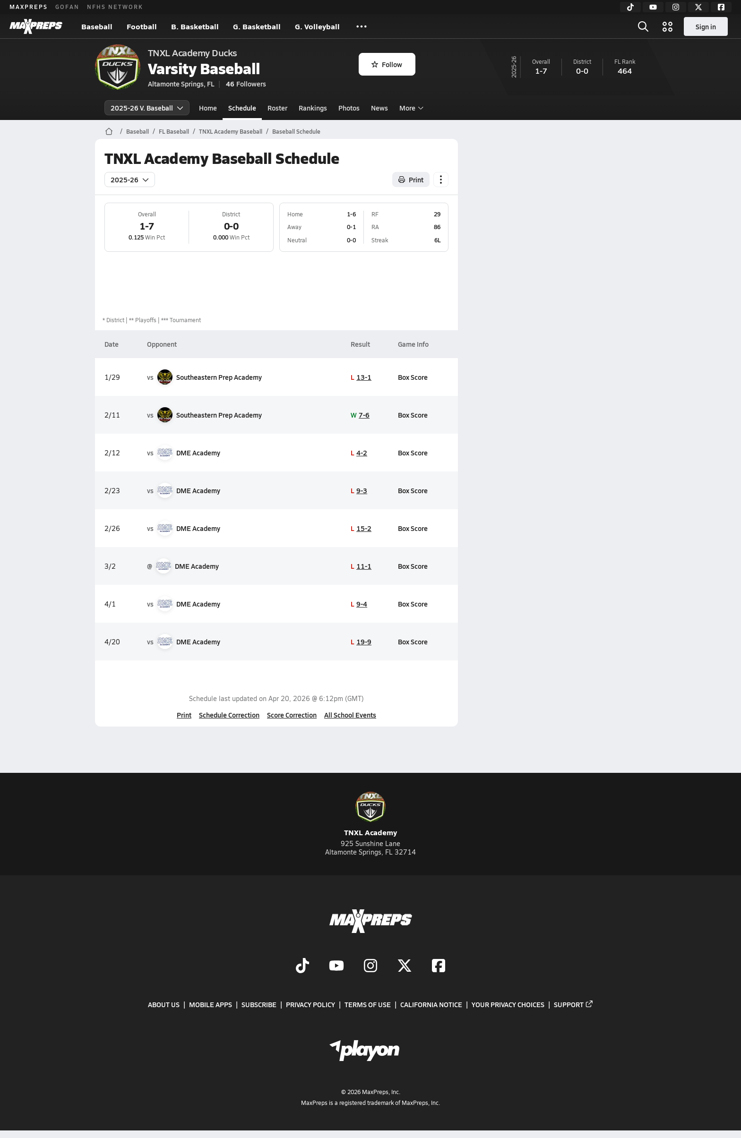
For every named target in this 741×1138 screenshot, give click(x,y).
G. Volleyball (317, 26)
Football (142, 26)
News (379, 107)
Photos (349, 107)
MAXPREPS (28, 6)
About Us (164, 1005)
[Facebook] (721, 7)
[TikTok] (630, 7)
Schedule (242, 107)
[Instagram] (675, 7)
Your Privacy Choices (508, 1005)
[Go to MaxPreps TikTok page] (302, 966)
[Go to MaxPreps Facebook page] (438, 966)
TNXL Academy (370, 815)
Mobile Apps (210, 1005)
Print (184, 714)
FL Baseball (174, 131)
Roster (277, 107)
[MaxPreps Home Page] (109, 131)
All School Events (350, 714)
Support (574, 1005)
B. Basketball (195, 26)
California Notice (431, 1005)
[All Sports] (361, 26)
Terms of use (368, 1005)
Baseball (96, 26)
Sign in (706, 26)
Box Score (413, 377)
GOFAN (67, 6)
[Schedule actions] (440, 179)
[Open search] (643, 26)
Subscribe (258, 1005)
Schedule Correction (229, 714)
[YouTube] (653, 7)
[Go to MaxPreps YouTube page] (336, 966)
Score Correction (292, 714)
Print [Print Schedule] (410, 179)
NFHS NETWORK (115, 6)
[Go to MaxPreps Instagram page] (370, 966)
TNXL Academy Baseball (230, 131)
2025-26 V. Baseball (147, 107)
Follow (386, 64)
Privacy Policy (310, 1005)
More (410, 107)
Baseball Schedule (296, 131)
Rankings (313, 107)
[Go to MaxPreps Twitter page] (404, 966)
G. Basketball (257, 26)
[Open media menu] (667, 26)
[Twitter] (698, 7)
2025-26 (130, 179)
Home (208, 107)
